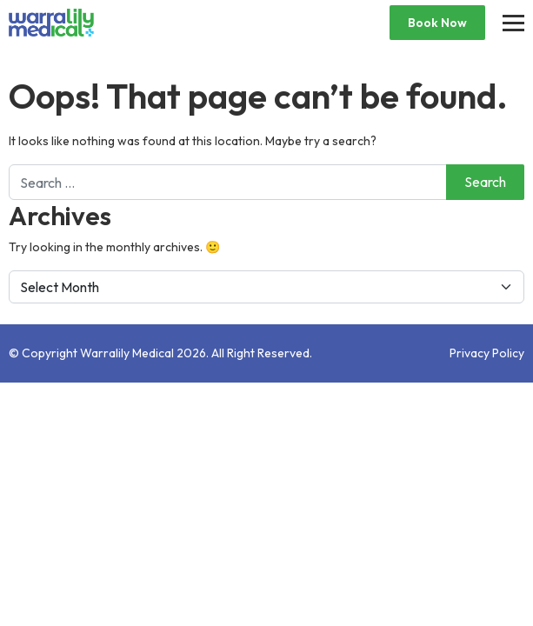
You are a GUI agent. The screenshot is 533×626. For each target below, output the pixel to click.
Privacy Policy (487, 353)
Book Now (437, 22)
